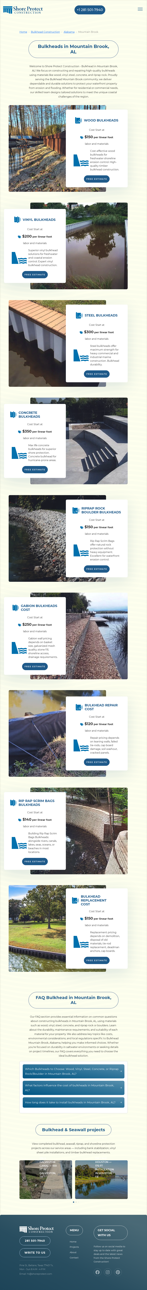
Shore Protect (23, 9)
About (73, 1252)
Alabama (69, 31)
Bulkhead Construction (45, 31)
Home (23, 31)
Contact (74, 1257)
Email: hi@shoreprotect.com (35, 1273)
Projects (74, 1247)
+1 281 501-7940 (90, 10)
